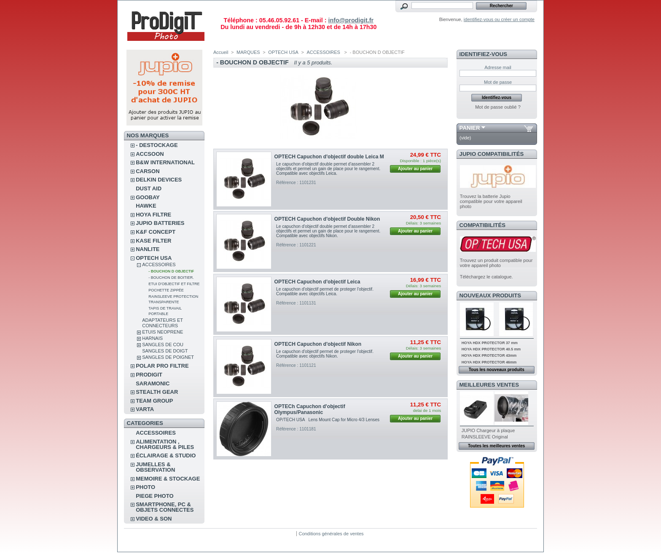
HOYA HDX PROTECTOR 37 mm (490, 343)
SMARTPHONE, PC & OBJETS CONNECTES (164, 507)
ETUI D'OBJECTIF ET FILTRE (173, 284)
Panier (469, 128)
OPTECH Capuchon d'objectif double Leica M (329, 157)
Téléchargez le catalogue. (486, 276)
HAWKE (146, 206)
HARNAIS (152, 338)
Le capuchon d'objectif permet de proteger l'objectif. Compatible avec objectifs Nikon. (324, 353)
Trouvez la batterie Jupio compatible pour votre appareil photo (491, 201)
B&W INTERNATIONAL (165, 162)
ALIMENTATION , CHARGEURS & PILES (165, 444)
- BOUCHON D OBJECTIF (171, 271)
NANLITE (147, 249)
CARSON (147, 171)
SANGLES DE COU (162, 344)
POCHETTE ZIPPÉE (166, 290)
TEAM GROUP (154, 401)
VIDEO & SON (154, 519)
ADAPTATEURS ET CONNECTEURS (162, 323)
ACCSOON (150, 154)
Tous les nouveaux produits (496, 369)
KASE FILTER (153, 241)
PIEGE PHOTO (154, 496)
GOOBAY (148, 197)
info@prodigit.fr (350, 20)
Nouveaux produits (490, 295)
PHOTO (145, 487)
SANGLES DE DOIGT (165, 350)
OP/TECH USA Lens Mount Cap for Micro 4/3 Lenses (327, 419)
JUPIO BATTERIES (160, 223)
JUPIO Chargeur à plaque (488, 430)
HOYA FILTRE (153, 214)
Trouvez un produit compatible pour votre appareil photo (496, 263)
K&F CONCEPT (155, 232)
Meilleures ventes (489, 385)
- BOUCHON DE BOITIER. (171, 277)
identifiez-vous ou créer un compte (499, 19)
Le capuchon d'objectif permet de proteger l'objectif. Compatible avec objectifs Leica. (324, 291)
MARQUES (248, 52)
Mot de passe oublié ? (498, 107)
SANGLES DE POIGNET (168, 357)
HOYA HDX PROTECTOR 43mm (489, 355)
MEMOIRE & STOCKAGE (168, 479)
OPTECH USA (154, 258)
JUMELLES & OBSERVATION (155, 467)
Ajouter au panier (415, 168)
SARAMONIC (152, 383)
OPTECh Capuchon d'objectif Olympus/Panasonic (309, 409)
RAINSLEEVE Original (485, 436)
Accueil (220, 52)
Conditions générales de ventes (330, 533)
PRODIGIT (149, 374)
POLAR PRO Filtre (162, 366)
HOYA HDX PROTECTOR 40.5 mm (491, 349)
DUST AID (148, 188)
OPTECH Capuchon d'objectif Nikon (317, 344)
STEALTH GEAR (157, 392)
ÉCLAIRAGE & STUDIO (166, 455)
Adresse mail (497, 67)
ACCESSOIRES (158, 264)
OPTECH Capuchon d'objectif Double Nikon (327, 219)
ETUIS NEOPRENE (162, 331)
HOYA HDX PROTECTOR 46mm (489, 362)
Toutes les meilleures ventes (496, 445)
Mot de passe (498, 82)
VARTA (145, 409)
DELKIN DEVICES (159, 179)
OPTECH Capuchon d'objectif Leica (317, 282)
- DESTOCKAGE (156, 145)
